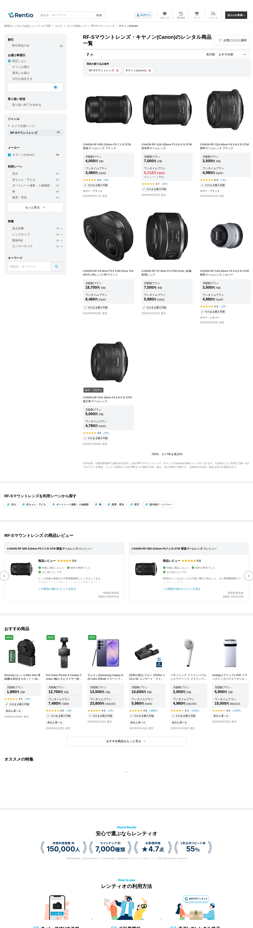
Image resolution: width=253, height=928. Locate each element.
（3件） (27, 699)
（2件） (106, 433)
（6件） (164, 183)
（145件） (237, 710)
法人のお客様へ (236, 15)
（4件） (106, 180)
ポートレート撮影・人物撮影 (31, 185)
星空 (134, 504)
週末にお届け (21, 72)
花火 (15, 173)
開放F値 (17, 240)
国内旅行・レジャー (158, 504)
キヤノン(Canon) (23, 154)
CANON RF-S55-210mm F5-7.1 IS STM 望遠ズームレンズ (42, 548)
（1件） (223, 180)
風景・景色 (19, 197)
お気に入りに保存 (233, 40)
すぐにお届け (21, 66)
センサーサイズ (22, 246)
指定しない (19, 61)
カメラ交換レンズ (21, 126)
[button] (126, 741)
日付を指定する (22, 78)
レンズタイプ (21, 234)
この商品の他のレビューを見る (57, 588)
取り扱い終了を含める (26, 104)
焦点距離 (18, 228)
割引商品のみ (21, 45)
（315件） (195, 710)
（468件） (154, 710)
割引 (11, 39)
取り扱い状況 (16, 99)
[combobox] (72, 15)
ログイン (143, 15)
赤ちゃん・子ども (24, 179)
